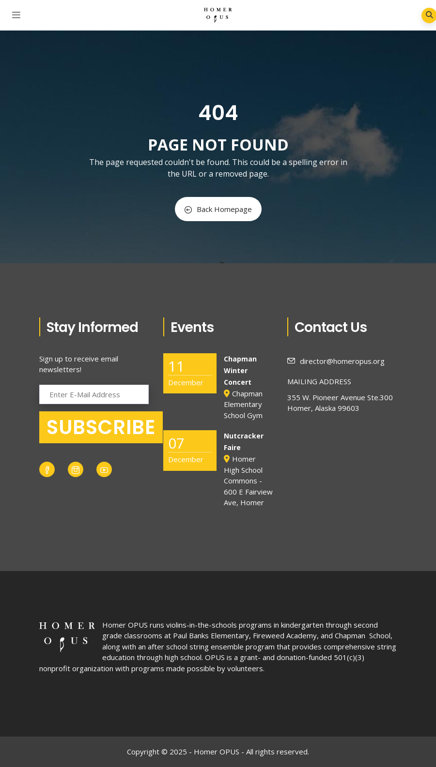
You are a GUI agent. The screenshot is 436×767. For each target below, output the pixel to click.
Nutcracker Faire (244, 441)
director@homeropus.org (336, 361)
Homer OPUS (125, 625)
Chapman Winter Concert (240, 370)
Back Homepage (218, 209)
